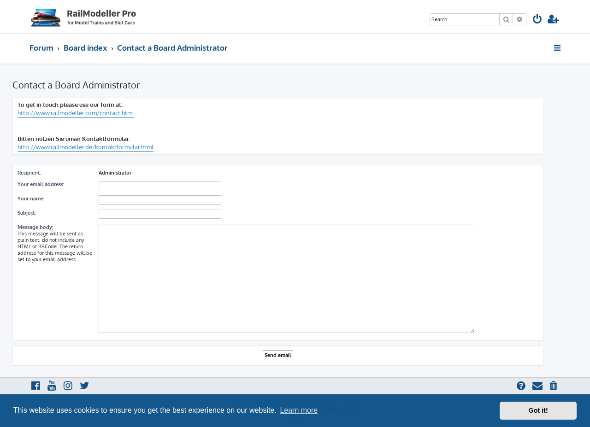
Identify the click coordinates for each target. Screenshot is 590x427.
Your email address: (41, 184)
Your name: (31, 198)
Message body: (35, 227)
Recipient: (29, 173)
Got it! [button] (538, 410)
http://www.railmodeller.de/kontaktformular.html (85, 147)
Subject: (26, 213)
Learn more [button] (299, 410)
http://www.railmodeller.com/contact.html (76, 113)
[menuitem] (537, 20)
